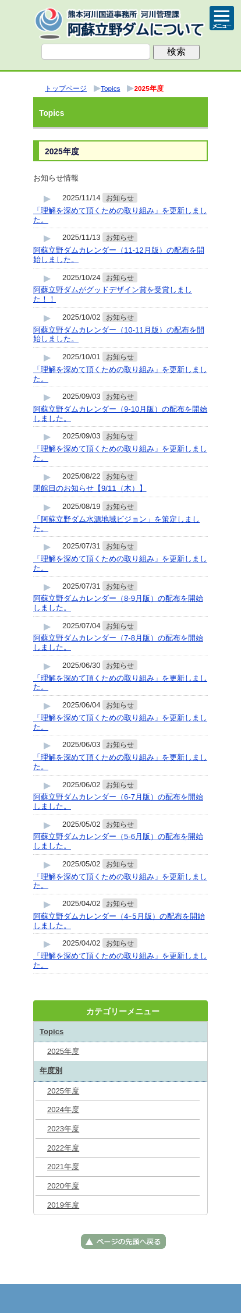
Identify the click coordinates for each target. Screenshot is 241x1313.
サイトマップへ (179, 1298)
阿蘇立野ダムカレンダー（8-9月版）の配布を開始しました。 (118, 603)
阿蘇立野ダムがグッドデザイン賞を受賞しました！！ (112, 294)
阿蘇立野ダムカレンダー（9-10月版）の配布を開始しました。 (120, 414)
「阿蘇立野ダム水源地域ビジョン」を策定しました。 (116, 524)
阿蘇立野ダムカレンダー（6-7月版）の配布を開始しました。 (118, 801)
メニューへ (120, 1298)
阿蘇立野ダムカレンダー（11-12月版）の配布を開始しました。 (118, 255)
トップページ (62, 1298)
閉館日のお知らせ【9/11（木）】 (90, 488)
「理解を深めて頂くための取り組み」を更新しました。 (120, 215)
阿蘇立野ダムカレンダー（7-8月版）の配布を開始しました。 (118, 643)
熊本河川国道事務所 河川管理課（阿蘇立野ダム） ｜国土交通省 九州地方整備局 (120, 23)
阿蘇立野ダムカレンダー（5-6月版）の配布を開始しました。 (118, 841)
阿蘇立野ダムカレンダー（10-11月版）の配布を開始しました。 (118, 334)
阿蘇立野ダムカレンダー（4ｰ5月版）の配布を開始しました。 (119, 921)
